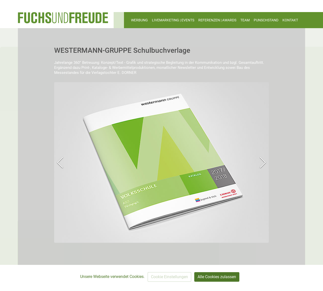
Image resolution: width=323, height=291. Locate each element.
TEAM (245, 20)
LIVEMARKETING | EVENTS (173, 20)
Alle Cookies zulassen (217, 276)
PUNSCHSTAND (266, 20)
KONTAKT (290, 20)
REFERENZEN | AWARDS (217, 20)
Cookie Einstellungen (169, 276)
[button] (60, 162)
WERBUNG (139, 20)
